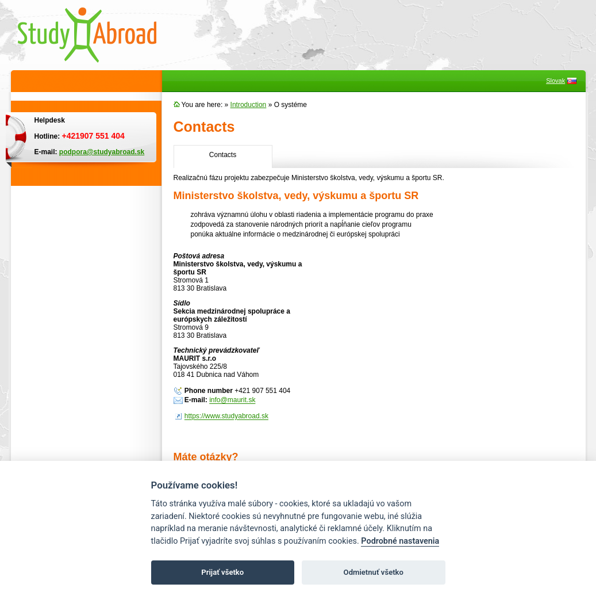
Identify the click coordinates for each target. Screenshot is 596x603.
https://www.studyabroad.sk (226, 417)
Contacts (222, 155)
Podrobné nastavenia (400, 541)
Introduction (248, 105)
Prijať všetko (222, 572)
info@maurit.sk (232, 400)
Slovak (555, 80)
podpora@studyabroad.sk (101, 152)
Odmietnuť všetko (373, 572)
